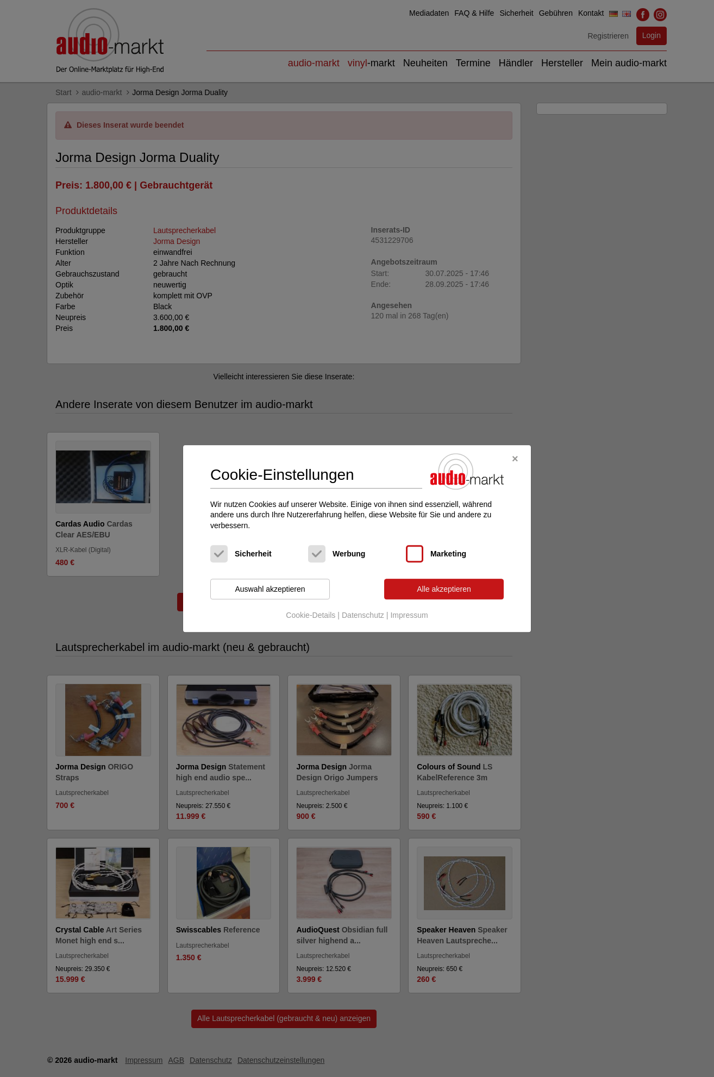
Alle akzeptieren (444, 589)
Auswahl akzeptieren (270, 589)
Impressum (409, 615)
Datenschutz (363, 615)
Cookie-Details (310, 615)
